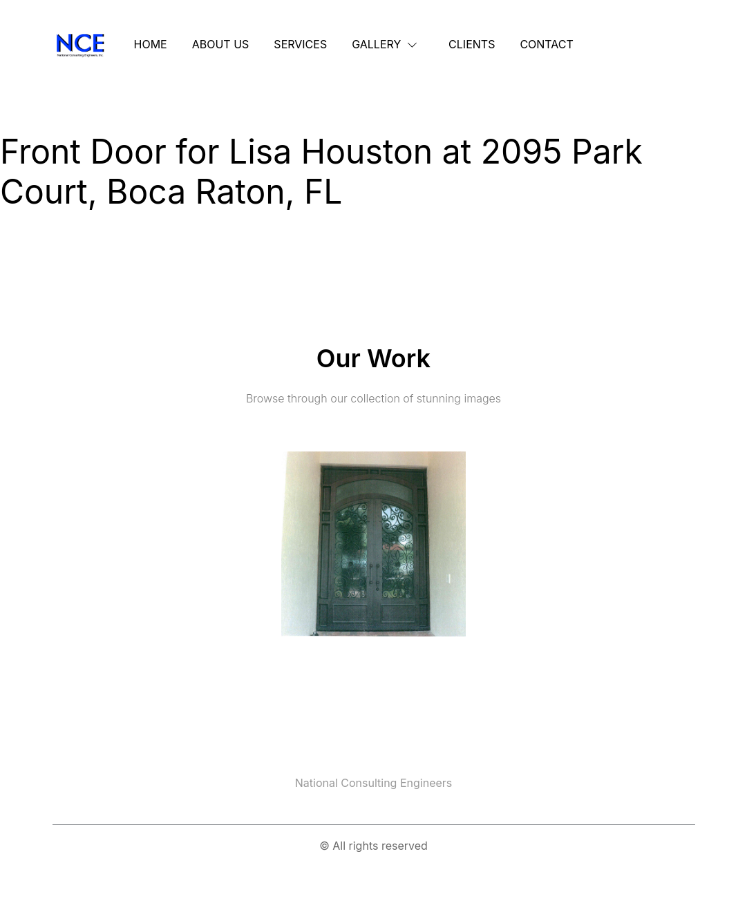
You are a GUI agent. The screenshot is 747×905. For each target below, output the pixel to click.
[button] (387, 44)
